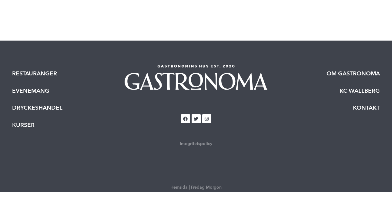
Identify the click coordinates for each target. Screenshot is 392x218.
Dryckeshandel (253, 14)
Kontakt (366, 107)
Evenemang (179, 14)
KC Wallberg (360, 90)
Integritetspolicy (196, 143)
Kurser (214, 14)
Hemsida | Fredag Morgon (196, 187)
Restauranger (137, 14)
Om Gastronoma (353, 73)
